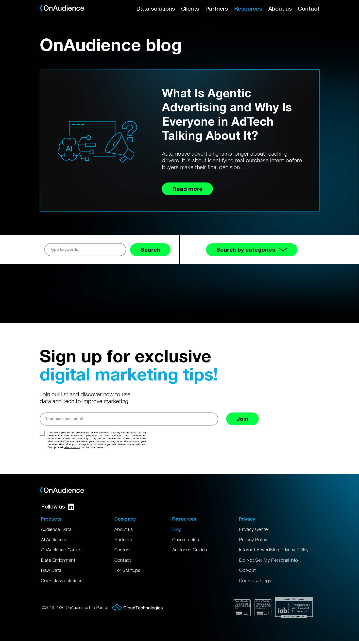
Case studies (185, 539)
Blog (177, 529)
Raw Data (51, 570)
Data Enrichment (58, 560)
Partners (216, 8)
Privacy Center (254, 529)
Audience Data (56, 529)
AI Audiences (54, 539)
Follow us (57, 506)
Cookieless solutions (61, 580)
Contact (309, 8)
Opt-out (247, 570)
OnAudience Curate (61, 549)
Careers (122, 549)
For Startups (127, 570)
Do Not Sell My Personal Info (268, 560)
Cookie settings (255, 580)
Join (242, 418)
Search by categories (251, 249)
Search (150, 249)
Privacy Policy (253, 539)
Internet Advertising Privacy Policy (273, 549)
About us (280, 8)
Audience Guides (189, 549)
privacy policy (72, 447)
